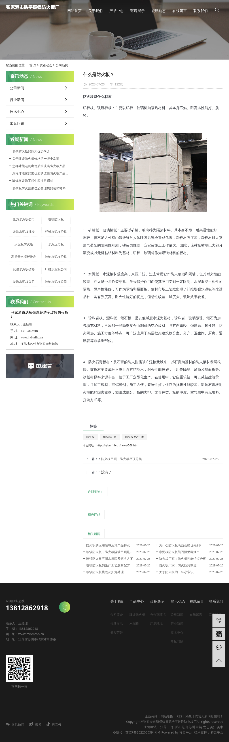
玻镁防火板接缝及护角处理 (105, 572)
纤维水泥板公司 (56, 269)
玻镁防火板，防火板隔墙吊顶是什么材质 (114, 552)
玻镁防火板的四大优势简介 (31, 151)
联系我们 (216, 601)
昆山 (185, 727)
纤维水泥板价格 (56, 232)
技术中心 (17, 111)
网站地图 (167, 716)
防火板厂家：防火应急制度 (178, 565)
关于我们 (117, 601)
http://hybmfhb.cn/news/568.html (117, 445)
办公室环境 (158, 614)
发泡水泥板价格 (24, 269)
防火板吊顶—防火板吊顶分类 (121, 459)
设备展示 (157, 601)
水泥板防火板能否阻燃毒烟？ (179, 552)
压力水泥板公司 (24, 219)
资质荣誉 (116, 632)
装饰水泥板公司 (56, 282)
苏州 (192, 727)
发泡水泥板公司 (24, 282)
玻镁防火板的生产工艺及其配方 (108, 565)
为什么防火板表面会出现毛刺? (180, 545)
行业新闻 (17, 99)
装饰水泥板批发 (24, 232)
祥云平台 (185, 732)
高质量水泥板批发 (23, 257)
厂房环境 (156, 623)
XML (188, 716)
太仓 (206, 727)
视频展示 (116, 623)
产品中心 (136, 601)
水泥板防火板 (23, 244)
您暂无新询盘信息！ (209, 716)
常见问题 (17, 123)
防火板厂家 (110, 437)
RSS (179, 716)
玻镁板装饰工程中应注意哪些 (32, 180)
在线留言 (197, 601)
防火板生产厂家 (134, 437)
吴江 (213, 727)
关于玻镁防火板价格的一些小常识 (35, 158)
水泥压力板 (56, 244)
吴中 (220, 727)
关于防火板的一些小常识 (176, 572)
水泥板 (134, 623)
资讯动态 (46, 65)
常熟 (199, 727)
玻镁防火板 (56, 219)
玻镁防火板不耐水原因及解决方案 (109, 558)
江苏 (163, 727)
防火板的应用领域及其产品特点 (108, 545)
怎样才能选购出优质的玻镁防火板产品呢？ (41, 166)
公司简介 (116, 614)
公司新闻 (62, 65)
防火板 (90, 437)
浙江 (178, 727)
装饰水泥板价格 (56, 257)
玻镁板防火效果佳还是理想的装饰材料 (39, 188)
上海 (171, 727)
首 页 (32, 65)
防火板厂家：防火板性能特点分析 (182, 558)
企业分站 (151, 716)
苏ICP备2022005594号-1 (143, 732)
